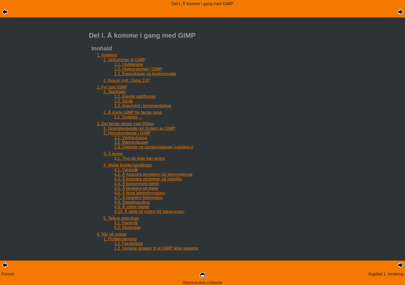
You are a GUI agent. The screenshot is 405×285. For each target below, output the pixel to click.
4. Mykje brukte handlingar (128, 165)
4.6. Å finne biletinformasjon (139, 193)
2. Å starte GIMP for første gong (133, 112)
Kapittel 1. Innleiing (386, 274)
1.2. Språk (123, 101)
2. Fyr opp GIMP (112, 87)
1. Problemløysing (120, 239)
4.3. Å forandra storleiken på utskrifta (148, 179)
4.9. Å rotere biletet (131, 207)
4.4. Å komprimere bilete (136, 183)
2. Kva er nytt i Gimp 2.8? (127, 80)
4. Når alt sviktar (112, 234)
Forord (8, 274)
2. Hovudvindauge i (127, 133)
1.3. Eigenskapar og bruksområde (145, 74)
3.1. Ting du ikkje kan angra (139, 158)
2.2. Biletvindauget (131, 142)
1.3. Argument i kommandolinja (142, 106)
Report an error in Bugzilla (202, 282)
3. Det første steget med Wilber (125, 124)
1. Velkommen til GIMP (125, 60)
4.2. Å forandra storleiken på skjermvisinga (153, 174)
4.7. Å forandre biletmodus (138, 197)
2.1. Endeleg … (128, 117)
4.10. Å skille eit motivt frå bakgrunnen (149, 211)
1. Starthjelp (115, 92)
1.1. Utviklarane (128, 64)
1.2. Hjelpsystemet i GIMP (138, 69)
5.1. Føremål (126, 223)
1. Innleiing (107, 55)
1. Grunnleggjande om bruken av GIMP (139, 128)
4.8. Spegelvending (132, 202)
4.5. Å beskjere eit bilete (136, 188)
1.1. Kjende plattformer (135, 96)
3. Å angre (113, 154)
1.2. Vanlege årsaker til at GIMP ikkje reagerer (156, 248)
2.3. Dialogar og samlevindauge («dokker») (153, 147)
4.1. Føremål (126, 170)
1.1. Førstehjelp (128, 243)
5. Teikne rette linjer (121, 218)
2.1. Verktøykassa (130, 138)
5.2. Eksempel (127, 227)
